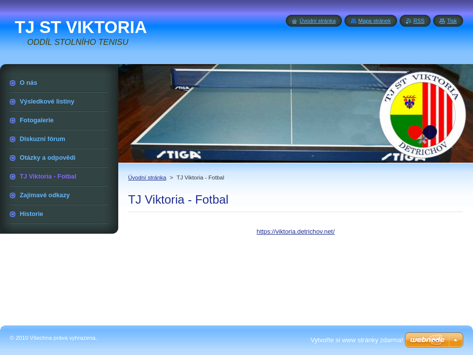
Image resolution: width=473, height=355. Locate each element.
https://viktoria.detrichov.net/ (296, 231)
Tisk (452, 21)
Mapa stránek (374, 21)
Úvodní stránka (147, 177)
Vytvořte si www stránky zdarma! (356, 340)
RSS (418, 21)
